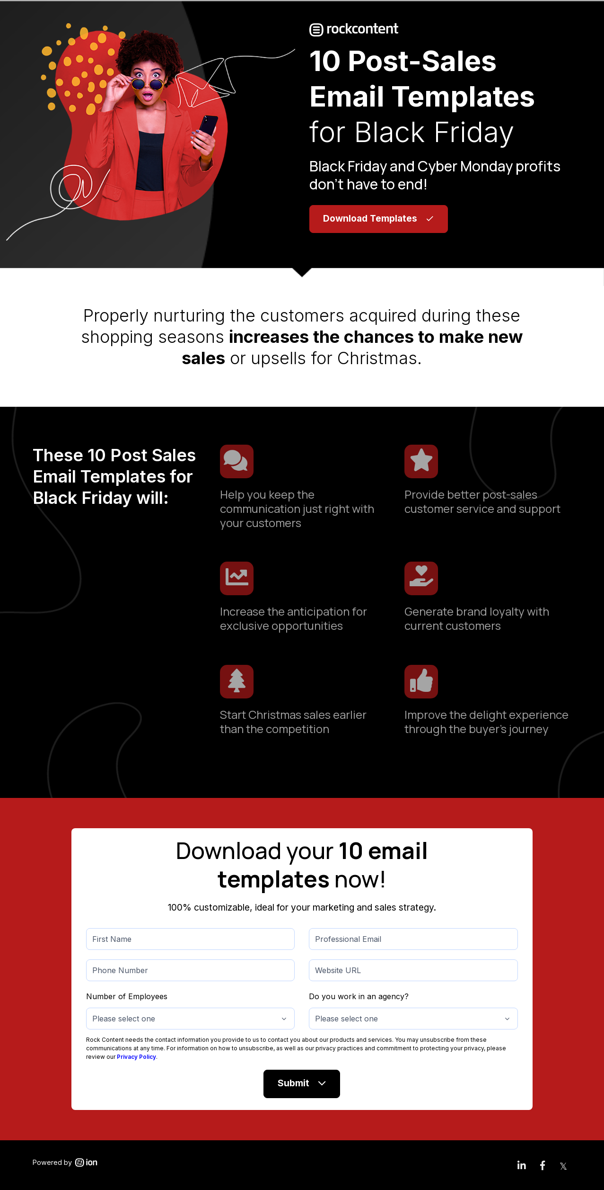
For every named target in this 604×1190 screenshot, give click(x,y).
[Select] (190, 1018)
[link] (522, 1165)
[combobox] (190, 1018)
